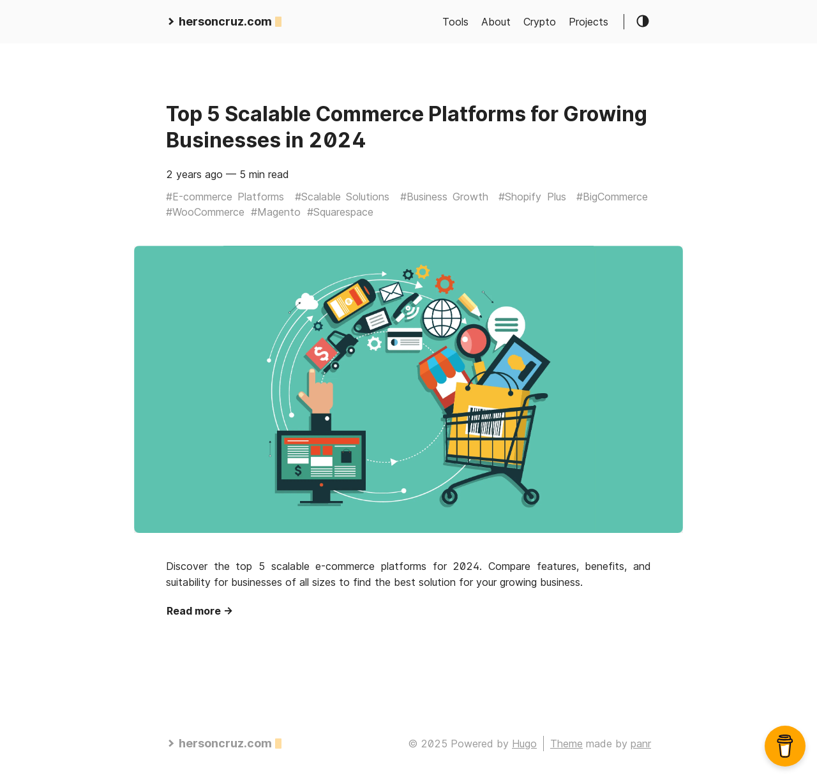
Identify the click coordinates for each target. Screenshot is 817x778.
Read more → (200, 610)
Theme (566, 743)
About (496, 21)
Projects (588, 21)
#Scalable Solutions (342, 196)
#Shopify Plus (532, 196)
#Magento (276, 212)
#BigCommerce (612, 196)
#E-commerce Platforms (225, 196)
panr (641, 743)
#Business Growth (444, 196)
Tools (455, 21)
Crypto (539, 21)
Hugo (524, 743)
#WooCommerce (205, 212)
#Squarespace (340, 212)
